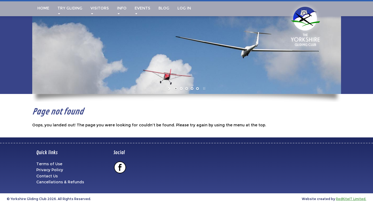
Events (142, 10)
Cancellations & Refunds (60, 182)
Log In (184, 8)
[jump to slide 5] (197, 88)
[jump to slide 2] (181, 88)
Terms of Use (49, 163)
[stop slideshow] (203, 88)
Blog (163, 8)
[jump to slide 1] (176, 88)
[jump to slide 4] (192, 88)
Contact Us (47, 176)
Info (122, 10)
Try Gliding (69, 10)
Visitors (99, 10)
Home (42, 8)
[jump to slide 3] (186, 88)
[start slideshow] (169, 88)
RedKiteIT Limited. (351, 199)
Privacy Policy (49, 169)
